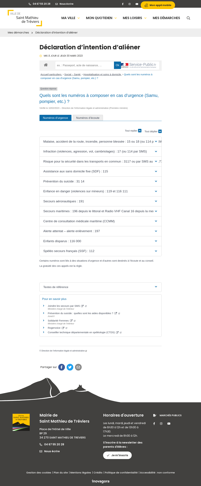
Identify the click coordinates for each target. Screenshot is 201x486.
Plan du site (61, 472)
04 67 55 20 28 (51, 444)
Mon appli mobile (157, 5)
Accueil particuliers (51, 74)
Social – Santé (72, 74)
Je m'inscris (117, 455)
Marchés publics (171, 415)
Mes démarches (166, 18)
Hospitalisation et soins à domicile (102, 74)
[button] (100, 142)
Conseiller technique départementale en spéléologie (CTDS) (85, 332)
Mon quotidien (101, 18)
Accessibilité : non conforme (157, 472)
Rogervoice (57, 327)
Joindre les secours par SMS (67, 305)
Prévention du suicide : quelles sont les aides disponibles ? (84, 313)
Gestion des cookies (38, 472)
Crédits (98, 472)
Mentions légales (80, 472)
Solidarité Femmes (61, 320)
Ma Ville (70, 18)
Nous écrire (49, 451)
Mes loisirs (135, 18)
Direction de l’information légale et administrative (64, 351)
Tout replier (133, 130)
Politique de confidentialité (121, 472)
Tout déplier (153, 132)
